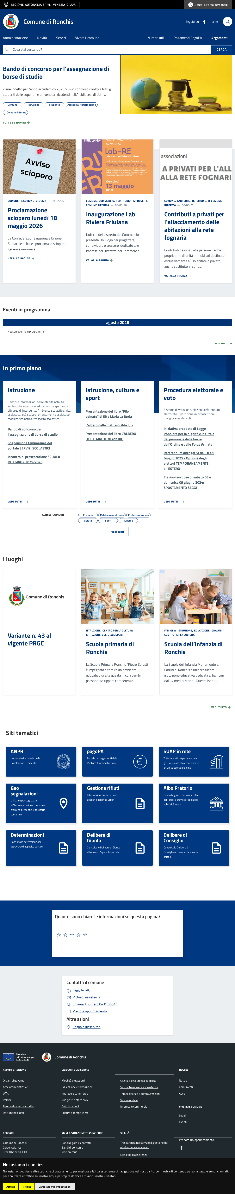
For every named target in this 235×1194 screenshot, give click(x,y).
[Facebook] (203, 21)
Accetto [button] (10, 1186)
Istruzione (21, 390)
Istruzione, (94, 630)
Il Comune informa (33, 201)
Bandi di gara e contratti (76, 1143)
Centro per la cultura (179, 635)
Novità (183, 1070)
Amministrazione (14, 1070)
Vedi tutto (223, 343)
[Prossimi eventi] (229, 322)
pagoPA (95, 751)
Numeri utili (155, 37)
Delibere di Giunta (98, 837)
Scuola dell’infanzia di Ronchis (193, 647)
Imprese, (138, 201)
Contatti (8, 1133)
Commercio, (106, 201)
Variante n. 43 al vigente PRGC (29, 639)
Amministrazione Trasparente (82, 1133)
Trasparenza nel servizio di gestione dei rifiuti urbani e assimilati (144, 1144)
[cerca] (227, 21)
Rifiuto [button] (27, 1186)
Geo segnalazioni (24, 790)
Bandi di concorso (72, 1147)
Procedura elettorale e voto (193, 393)
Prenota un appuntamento (196, 1139)
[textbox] (116, 934)
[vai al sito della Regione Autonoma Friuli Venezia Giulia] (41, 5)
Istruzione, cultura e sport (112, 393)
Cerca (222, 49)
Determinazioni (27, 835)
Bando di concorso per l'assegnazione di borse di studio (56, 72)
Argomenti (219, 37)
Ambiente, (183, 201)
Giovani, (217, 630)
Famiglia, (170, 630)
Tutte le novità (16, 122)
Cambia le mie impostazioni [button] (55, 1186)
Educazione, (202, 630)
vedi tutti (117, 531)
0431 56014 (95, 1004)
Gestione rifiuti (103, 788)
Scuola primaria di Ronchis (110, 647)
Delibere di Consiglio (175, 837)
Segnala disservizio (87, 1026)
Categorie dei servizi (76, 1070)
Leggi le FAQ (81, 990)
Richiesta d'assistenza (134, 1154)
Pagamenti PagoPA (188, 37)
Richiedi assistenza (86, 997)
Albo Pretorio (178, 788)
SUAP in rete (177, 751)
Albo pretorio (69, 1152)
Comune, (14, 201)
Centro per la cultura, (118, 630)
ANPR (17, 751)
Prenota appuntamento (90, 1011)
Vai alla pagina (21, 258)
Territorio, (123, 201)
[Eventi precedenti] (6, 322)
